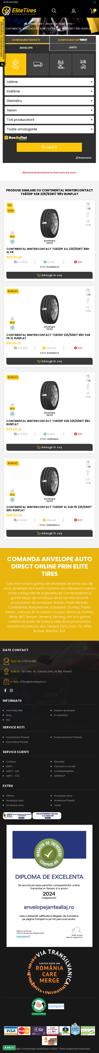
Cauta (49, 147)
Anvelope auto (15, 800)
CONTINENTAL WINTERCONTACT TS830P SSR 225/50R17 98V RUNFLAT (48, 28)
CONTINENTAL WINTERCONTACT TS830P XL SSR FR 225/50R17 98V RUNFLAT (49, 508)
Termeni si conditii (64, 766)
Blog (8, 715)
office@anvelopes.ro (33, 682)
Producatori (61, 715)
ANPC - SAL (12, 771)
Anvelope (36, 24)
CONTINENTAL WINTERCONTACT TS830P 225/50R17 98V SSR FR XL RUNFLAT (48, 336)
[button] (54, 11)
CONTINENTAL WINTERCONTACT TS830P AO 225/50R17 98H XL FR (47, 250)
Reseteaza (83, 157)
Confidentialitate (64, 771)
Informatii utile (14, 710)
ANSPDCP (59, 776)
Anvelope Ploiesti (64, 800)
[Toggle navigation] (94, 2)
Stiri (8, 720)
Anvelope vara (15, 805)
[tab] (26, 47)
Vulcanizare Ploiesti (17, 737)
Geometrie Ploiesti (17, 742)
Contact (11, 761)
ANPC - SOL (12, 776)
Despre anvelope (64, 710)
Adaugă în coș (49, 275)
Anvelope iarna (63, 795)
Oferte (10, 795)
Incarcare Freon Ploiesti (68, 737)
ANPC (9, 766)
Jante (57, 805)
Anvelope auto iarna (59, 24)
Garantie (59, 761)
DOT (78, 262)
